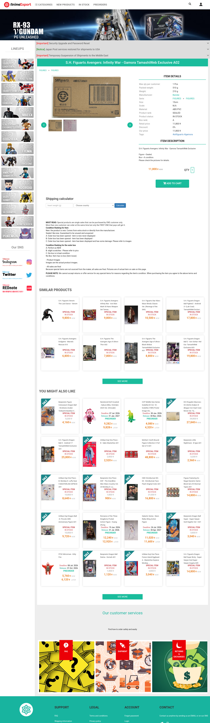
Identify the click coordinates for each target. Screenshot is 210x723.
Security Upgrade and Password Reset (63, 43)
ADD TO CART (172, 183)
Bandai (176, 95)
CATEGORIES (43, 4)
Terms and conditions (98, 693)
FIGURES (42, 70)
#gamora (188, 134)
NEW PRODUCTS (66, 4)
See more (122, 374)
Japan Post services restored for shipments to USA (68, 49)
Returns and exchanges (64, 704)
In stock (84, 4)
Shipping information (63, 698)
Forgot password (132, 693)
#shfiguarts (178, 134)
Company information (98, 704)
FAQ (56, 693)
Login (127, 698)
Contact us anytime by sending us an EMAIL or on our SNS (184, 693)
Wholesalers (130, 704)
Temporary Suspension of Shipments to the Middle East (72, 55)
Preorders (100, 4)
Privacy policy (95, 698)
